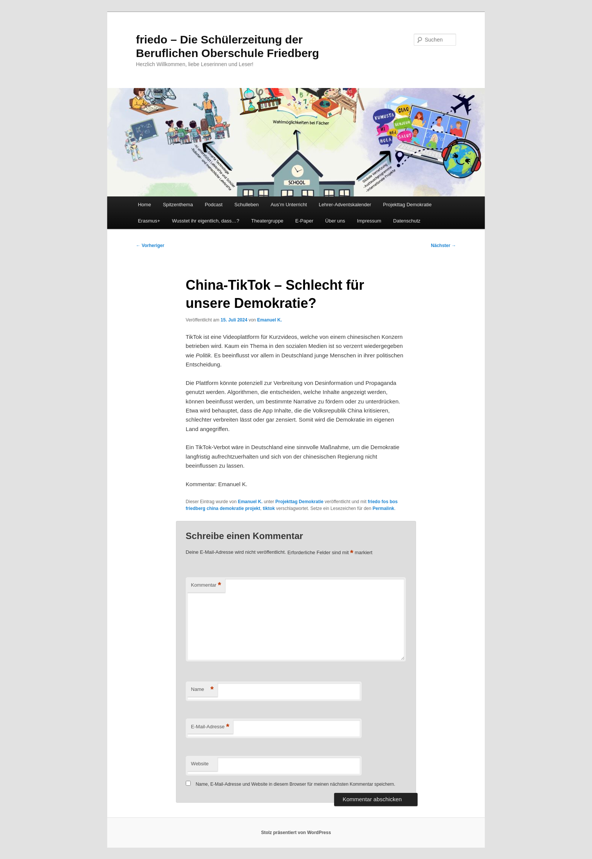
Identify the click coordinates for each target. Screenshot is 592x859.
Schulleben (246, 204)
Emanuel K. (269, 320)
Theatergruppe (267, 221)
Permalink (383, 508)
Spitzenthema (178, 204)
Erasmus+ (149, 221)
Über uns (335, 221)
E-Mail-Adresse (210, 726)
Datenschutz (406, 221)
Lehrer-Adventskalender (345, 204)
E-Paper (304, 221)
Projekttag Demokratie (407, 204)
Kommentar (206, 585)
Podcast (213, 204)
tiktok (269, 508)
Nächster (443, 245)
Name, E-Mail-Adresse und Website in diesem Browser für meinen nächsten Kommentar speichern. (295, 784)
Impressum (369, 221)
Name (202, 689)
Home (144, 204)
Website (200, 763)
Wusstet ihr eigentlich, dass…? (205, 221)
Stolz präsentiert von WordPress (296, 832)
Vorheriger (150, 245)
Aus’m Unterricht (289, 204)
